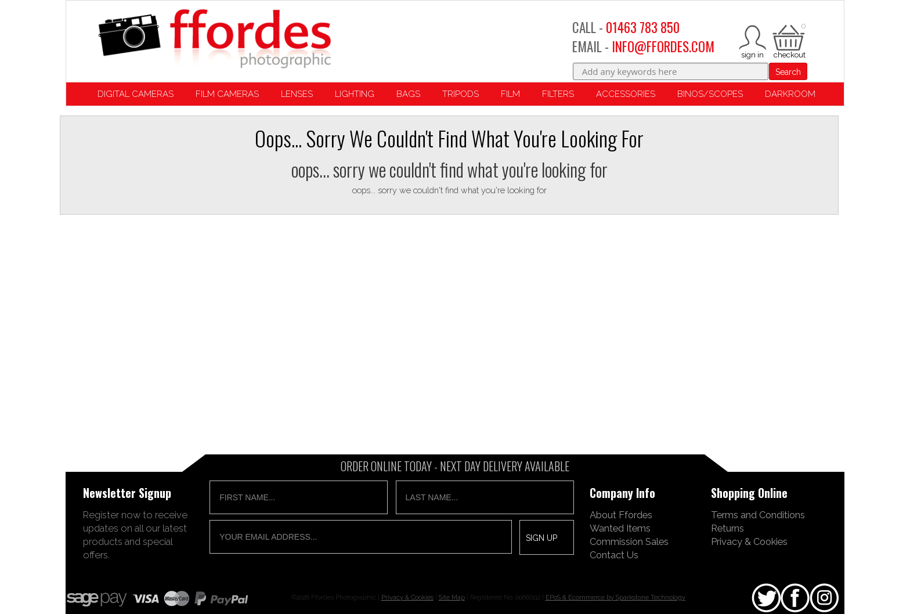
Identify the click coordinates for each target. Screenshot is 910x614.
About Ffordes (621, 515)
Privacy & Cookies (749, 541)
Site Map (452, 597)
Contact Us (614, 555)
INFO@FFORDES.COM (663, 46)
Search (788, 72)
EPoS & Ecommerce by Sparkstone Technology (615, 597)
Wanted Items (620, 528)
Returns (727, 528)
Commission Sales (629, 541)
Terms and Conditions (758, 515)
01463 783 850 (643, 27)
